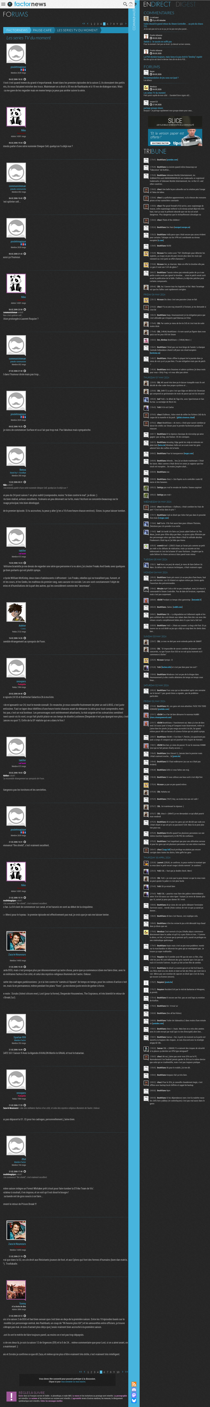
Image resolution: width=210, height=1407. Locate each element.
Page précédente (85, 23)
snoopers (21, 681)
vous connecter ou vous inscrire (72, 1381)
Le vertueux (158, 17)
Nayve (156, 71)
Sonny (22, 1303)
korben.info (170, 678)
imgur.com (192, 459)
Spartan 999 (20, 1037)
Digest (190, 4)
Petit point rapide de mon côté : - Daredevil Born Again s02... (171, 95)
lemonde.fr (200, 608)
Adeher (22, 625)
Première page (81, 23)
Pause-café (42, 30)
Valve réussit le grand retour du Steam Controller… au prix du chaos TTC (174, 25)
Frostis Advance (160, 35)
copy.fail (170, 870)
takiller (22, 550)
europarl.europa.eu (186, 229)
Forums (156, 66)
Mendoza (157, 86)
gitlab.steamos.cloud (194, 423)
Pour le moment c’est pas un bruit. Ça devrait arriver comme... (171, 44)
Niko (23, 130)
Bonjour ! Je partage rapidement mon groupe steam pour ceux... (172, 110)
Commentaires (163, 12)
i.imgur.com (175, 523)
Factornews (17, 30)
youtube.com (176, 159)
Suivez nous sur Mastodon (138, 1395)
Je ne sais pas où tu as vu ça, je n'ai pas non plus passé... (170, 28)
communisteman (17, 186)
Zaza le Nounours (17, 954)
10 (118, 23)
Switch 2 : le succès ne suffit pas (162, 41)
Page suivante (123, 23)
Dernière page (127, 23)
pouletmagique (18, 66)
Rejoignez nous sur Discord (138, 1389)
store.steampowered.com (164, 728)
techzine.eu (167, 355)
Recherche (123, 4)
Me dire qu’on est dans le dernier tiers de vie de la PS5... (169, 59)
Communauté (138, 688)
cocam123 (158, 101)
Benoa (23, 469)
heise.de (168, 450)
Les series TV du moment (77, 30)
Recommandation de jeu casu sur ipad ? (165, 77)
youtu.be (185, 773)
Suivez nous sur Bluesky (138, 1400)
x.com (170, 243)
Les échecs (152, 80)
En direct (161, 4)
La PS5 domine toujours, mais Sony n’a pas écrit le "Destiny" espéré (177, 56)
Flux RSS (138, 1384)
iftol (24, 1159)
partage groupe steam (157, 108)
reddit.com (181, 615)
